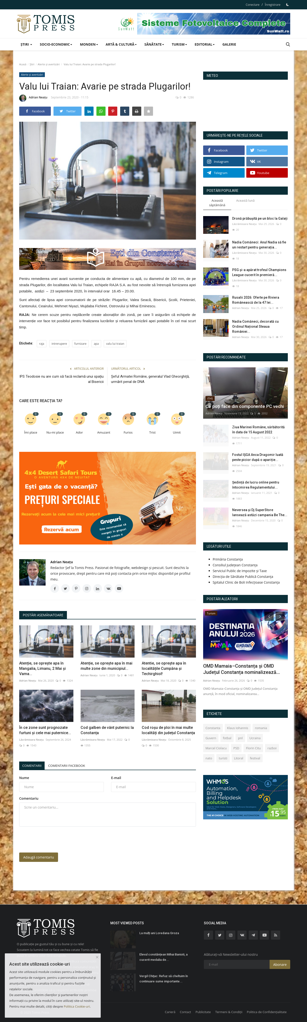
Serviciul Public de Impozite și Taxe (240, 570)
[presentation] (55, 839)
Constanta (213, 728)
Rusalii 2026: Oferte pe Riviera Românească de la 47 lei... (255, 300)
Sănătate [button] (154, 44)
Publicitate (203, 1012)
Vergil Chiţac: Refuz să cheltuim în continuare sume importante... (163, 978)
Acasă (22, 64)
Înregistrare (272, 5)
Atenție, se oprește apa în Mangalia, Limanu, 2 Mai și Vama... (42, 668)
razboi (272, 748)
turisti (223, 758)
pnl (240, 738)
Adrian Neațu (33, 98)
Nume (24, 777)
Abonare (280, 964)
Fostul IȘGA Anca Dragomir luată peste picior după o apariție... (257, 457)
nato (209, 758)
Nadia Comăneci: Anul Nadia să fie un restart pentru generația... (259, 244)
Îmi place (30, 432)
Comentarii (33, 765)
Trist (152, 432)
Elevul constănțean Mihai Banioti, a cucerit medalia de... (163, 957)
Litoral (238, 758)
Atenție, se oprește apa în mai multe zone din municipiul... (106, 666)
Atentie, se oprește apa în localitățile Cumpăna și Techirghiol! (164, 668)
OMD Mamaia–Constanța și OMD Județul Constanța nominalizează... (241, 669)
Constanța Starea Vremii (245, 104)
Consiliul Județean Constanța (235, 565)
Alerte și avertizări (49, 64)
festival (255, 758)
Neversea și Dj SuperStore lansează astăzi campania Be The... (259, 512)
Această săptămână (217, 202)
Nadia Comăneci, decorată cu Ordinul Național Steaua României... (255, 326)
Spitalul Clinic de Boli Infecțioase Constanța (246, 582)
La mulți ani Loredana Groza (159, 933)
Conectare (253, 5)
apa (96, 344)
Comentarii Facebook (70, 765)
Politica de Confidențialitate (267, 1012)
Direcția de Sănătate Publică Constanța (243, 576)
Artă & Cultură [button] (121, 44)
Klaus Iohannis (237, 728)
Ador (79, 432)
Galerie (229, 44)
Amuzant (103, 432)
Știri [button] (26, 44)
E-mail (116, 777)
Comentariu (28, 798)
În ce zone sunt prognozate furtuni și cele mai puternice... (45, 730)
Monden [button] (89, 44)
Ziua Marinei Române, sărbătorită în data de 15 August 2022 (258, 429)
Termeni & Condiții (228, 1012)
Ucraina (255, 738)
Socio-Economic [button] (56, 44)
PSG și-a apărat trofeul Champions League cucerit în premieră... (259, 272)
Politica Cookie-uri (77, 1006)
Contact (185, 1012)
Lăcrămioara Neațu (31, 739)
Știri (32, 64)
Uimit (177, 432)
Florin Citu (253, 748)
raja (41, 344)
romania (261, 728)
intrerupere (59, 344)
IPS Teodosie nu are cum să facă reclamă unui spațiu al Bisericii (61, 379)
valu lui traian (115, 344)
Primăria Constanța (228, 559)
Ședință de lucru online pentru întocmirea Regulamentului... (255, 484)
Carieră (170, 1012)
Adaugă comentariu (38, 857)
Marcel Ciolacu (216, 748)
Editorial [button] (205, 44)
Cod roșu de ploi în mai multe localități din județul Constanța (168, 730)
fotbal (227, 738)
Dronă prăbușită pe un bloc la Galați (260, 218)
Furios (128, 432)
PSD (236, 748)
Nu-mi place (55, 432)
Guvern (211, 738)
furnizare (80, 344)
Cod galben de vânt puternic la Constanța (107, 730)
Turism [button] (179, 44)
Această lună (245, 200)
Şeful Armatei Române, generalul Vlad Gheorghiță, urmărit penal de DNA (150, 379)
